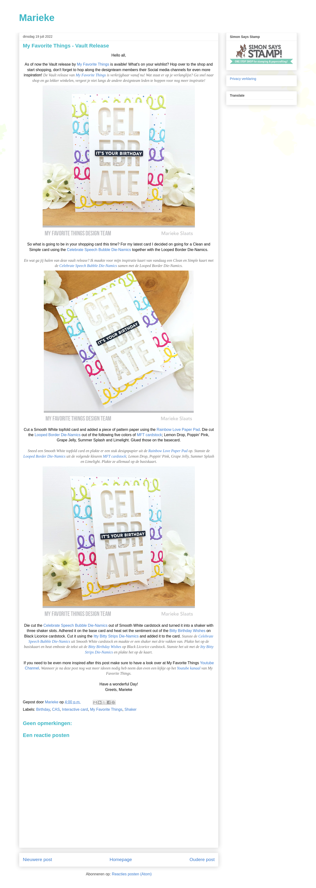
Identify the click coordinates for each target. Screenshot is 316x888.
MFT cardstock (149, 435)
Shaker (130, 709)
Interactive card (75, 709)
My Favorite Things (93, 64)
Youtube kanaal (189, 668)
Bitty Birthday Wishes (187, 631)
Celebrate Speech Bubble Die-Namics (99, 250)
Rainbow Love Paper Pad (178, 430)
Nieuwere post (37, 859)
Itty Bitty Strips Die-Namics (116, 636)
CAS (56, 709)
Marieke (36, 17)
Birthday (43, 709)
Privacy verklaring (243, 79)
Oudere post (202, 859)
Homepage (121, 859)
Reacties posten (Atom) (132, 874)
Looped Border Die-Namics (57, 435)
